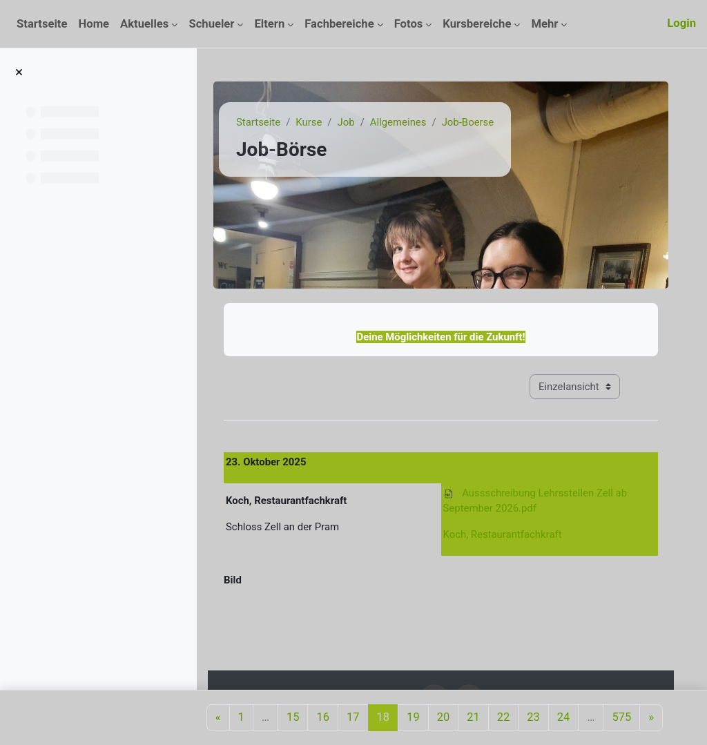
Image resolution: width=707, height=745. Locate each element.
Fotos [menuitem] (408, 23)
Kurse (309, 122)
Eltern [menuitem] (269, 23)
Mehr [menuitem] (544, 23)
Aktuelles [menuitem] (144, 23)
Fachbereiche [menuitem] (339, 23)
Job (346, 122)
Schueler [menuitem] (211, 23)
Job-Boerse (468, 122)
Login (681, 23)
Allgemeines (398, 122)
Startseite (258, 122)
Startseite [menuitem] (42, 23)
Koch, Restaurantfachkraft (502, 534)
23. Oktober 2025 (266, 462)
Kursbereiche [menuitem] (477, 23)
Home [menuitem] (93, 23)
